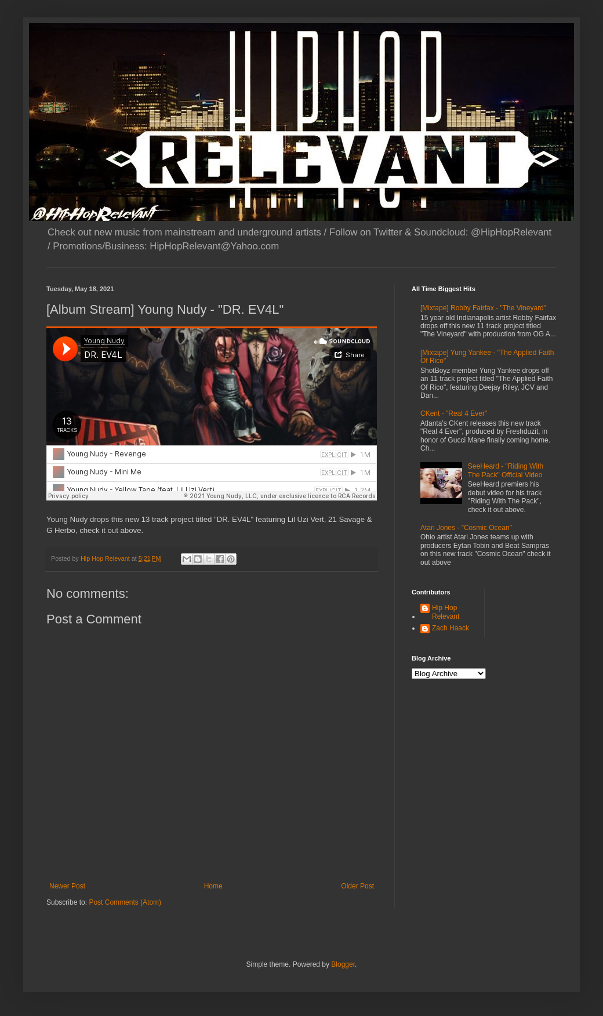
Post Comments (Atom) (125, 902)
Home (213, 886)
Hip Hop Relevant (445, 612)
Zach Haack (450, 628)
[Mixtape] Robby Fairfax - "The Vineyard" (483, 308)
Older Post (357, 886)
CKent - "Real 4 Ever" (453, 413)
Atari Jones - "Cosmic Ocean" (466, 528)
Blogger (343, 964)
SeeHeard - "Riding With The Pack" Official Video (505, 470)
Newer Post (67, 886)
